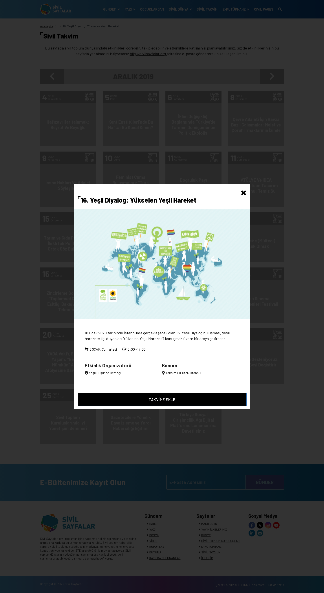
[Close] (244, 191)
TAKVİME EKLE (162, 399)
